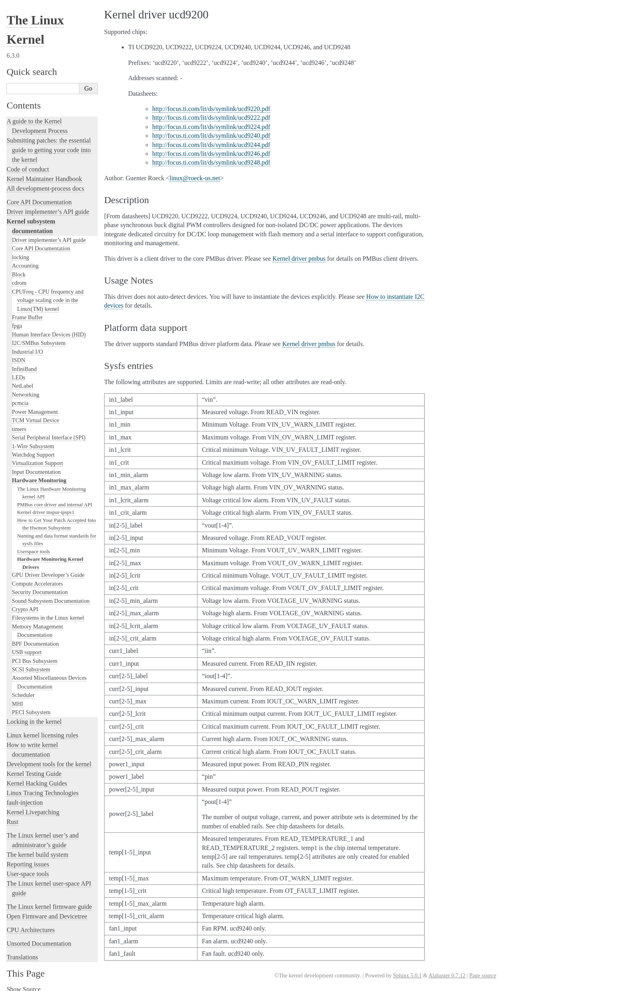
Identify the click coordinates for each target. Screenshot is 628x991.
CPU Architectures (30, 924)
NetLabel (22, 380)
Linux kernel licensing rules (42, 729)
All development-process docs (45, 182)
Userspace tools (33, 546)
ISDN (18, 354)
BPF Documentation (35, 638)
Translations (22, 951)
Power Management (35, 406)
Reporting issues (27, 858)
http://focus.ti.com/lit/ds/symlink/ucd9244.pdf (211, 144)
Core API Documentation (39, 196)
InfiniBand (24, 363)
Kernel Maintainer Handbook (44, 173)
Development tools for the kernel (48, 758)
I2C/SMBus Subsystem (39, 337)
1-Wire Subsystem (33, 440)
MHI (17, 698)
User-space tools (27, 868)
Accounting (25, 260)
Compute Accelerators (37, 578)
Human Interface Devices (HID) (49, 329)
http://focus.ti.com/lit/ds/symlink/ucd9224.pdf (211, 126)
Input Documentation (36, 466)
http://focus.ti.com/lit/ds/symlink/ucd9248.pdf (211, 162)
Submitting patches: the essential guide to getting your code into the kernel (48, 144)
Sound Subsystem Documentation (51, 595)
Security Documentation (40, 586)
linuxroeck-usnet (194, 178)
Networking (25, 389)
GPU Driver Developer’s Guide (48, 569)
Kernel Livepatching (32, 806)
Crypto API (25, 603)
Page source (482, 976)
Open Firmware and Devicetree (46, 910)
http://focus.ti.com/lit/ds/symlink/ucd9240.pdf (211, 135)
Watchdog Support (33, 449)
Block (19, 269)
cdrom (19, 277)
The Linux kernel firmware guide (49, 901)
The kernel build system (37, 849)
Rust (12, 816)
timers (19, 423)
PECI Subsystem (31, 706)
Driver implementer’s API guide (47, 206)
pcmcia (20, 397)
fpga (17, 320)
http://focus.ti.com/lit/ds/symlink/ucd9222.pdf (211, 117)
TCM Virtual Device (35, 414)
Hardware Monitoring (39, 474)
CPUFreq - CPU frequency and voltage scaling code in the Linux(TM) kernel (48, 294)
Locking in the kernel (33, 716)
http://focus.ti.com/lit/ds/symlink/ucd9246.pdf (211, 153)
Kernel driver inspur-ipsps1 (45, 507)
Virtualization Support (37, 457)
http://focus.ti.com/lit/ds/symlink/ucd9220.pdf (211, 108)
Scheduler (23, 689)
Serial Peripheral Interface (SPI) (49, 432)
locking (20, 251)
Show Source (23, 983)
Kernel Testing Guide (33, 768)
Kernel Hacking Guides (36, 777)
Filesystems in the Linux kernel (48, 612)
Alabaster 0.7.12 (447, 976)
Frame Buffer (27, 311)
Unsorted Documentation (38, 938)
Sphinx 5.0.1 (407, 976)
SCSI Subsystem (31, 664)
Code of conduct (27, 163)
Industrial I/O (27, 346)
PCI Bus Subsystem (35, 655)
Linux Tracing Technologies (42, 787)
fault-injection (24, 797)
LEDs (18, 372)
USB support (27, 646)
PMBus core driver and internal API (54, 499)
